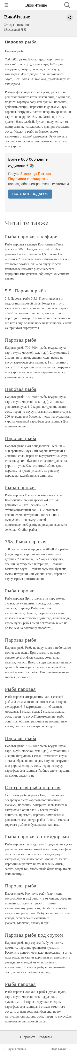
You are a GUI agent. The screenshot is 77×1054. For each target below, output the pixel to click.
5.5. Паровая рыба (25, 290)
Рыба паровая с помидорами (37, 836)
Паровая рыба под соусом (34, 935)
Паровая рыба (20, 340)
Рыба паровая (20, 487)
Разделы (45, 1037)
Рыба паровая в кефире (31, 236)
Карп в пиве (59, 1049)
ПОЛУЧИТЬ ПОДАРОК (30, 194)
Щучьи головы (17, 1049)
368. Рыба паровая (26, 541)
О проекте (28, 1037)
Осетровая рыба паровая (33, 787)
